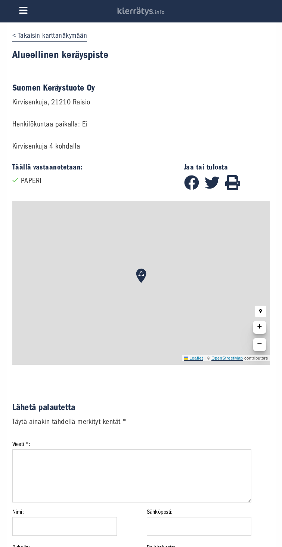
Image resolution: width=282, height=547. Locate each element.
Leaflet (193, 358)
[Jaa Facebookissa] (194, 187)
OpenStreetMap (227, 358)
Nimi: (18, 511)
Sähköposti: (160, 511)
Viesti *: (21, 444)
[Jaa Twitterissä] (215, 187)
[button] (141, 275)
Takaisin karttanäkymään (52, 35)
